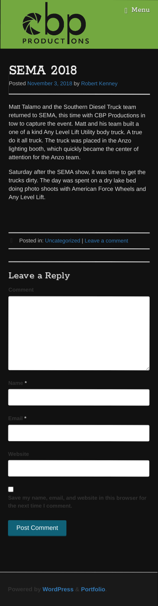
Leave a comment (106, 240)
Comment (21, 290)
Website (18, 454)
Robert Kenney (99, 83)
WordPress (58, 589)
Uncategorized (62, 240)
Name (17, 383)
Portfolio (93, 589)
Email (17, 418)
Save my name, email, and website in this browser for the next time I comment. (77, 502)
